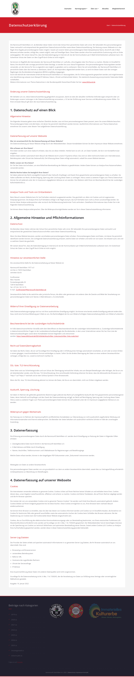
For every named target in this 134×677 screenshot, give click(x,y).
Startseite (67, 9)
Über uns (94, 9)
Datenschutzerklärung (117, 25)
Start (105, 25)
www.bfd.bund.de (88, 82)
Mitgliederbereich (118, 9)
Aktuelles (105, 9)
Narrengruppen (80, 9)
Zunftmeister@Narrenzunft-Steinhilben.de (31, 290)
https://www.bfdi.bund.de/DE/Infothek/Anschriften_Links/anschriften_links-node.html (48, 336)
